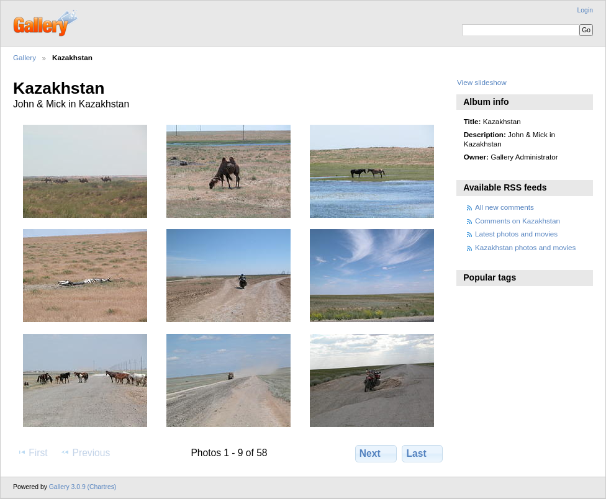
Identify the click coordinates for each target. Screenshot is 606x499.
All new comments (504, 207)
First (32, 452)
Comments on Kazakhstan (517, 221)
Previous (85, 452)
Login (585, 10)
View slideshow (482, 82)
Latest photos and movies (516, 234)
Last (422, 453)
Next (376, 453)
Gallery (24, 57)
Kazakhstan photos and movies (525, 247)
